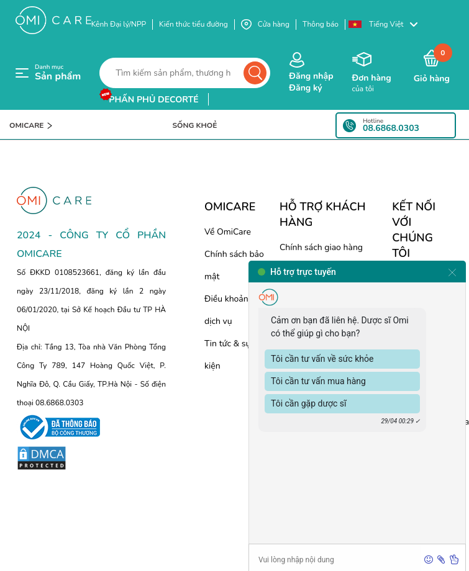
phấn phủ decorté (153, 100)
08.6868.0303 (391, 128)
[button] (388, 24)
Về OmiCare (227, 232)
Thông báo (321, 24)
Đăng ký (305, 88)
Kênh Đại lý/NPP (118, 24)
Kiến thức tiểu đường (193, 24)
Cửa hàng (265, 24)
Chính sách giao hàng (321, 247)
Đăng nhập (311, 76)
